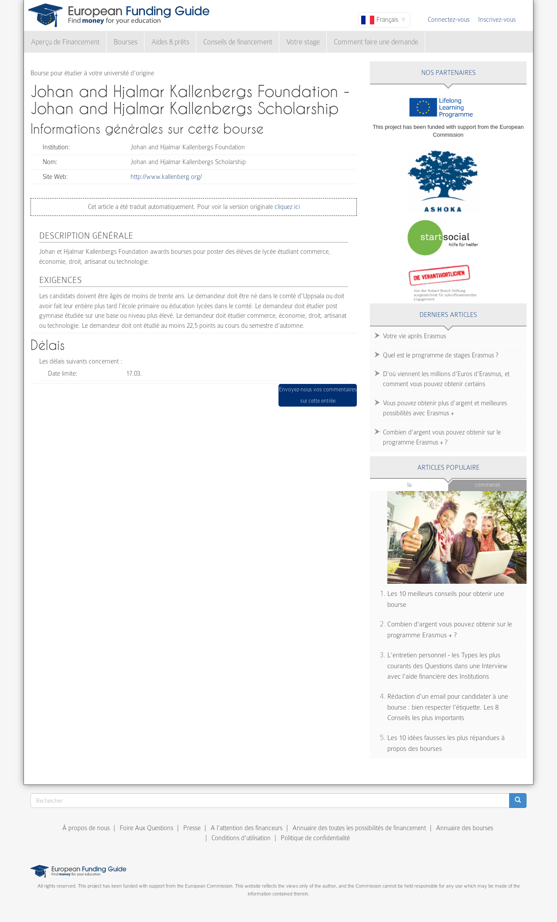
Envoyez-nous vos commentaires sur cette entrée (318, 395)
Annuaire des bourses (464, 827)
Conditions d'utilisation (241, 838)
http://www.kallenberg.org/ (166, 176)
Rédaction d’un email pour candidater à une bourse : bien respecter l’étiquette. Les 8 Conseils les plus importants (447, 707)
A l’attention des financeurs (246, 827)
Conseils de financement (237, 42)
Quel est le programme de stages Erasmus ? (440, 355)
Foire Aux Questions (146, 827)
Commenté (487, 484)
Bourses (126, 42)
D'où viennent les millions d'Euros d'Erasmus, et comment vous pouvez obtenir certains (446, 378)
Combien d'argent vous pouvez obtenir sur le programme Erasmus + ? (442, 437)
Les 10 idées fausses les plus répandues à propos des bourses (446, 743)
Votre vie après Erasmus (414, 336)
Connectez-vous (449, 19)
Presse (192, 827)
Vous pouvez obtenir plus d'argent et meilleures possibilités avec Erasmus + (445, 408)
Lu (423, 484)
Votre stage (303, 42)
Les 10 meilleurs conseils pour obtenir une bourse (445, 599)
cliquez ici (286, 206)
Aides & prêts (170, 42)
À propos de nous (86, 827)
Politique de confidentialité (315, 838)
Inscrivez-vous (497, 19)
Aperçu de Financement (65, 42)
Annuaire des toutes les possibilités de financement (359, 827)
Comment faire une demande (376, 42)
